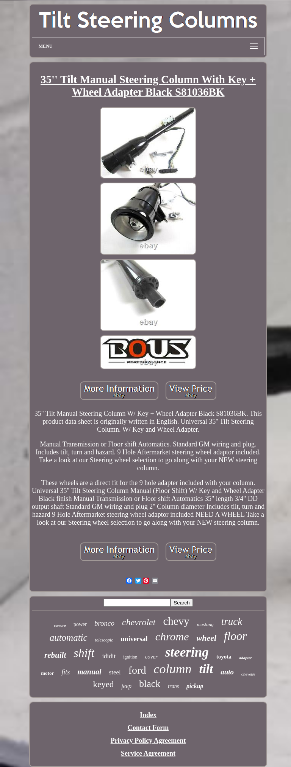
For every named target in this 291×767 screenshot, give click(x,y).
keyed (103, 684)
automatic (69, 637)
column (172, 669)
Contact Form (148, 727)
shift (84, 653)
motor (47, 673)
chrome (172, 636)
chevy (176, 621)
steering (187, 652)
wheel (206, 638)
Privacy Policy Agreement (148, 740)
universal (134, 639)
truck (231, 621)
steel (115, 672)
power (80, 624)
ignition (130, 657)
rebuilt (55, 655)
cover (151, 657)
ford (137, 670)
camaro (60, 625)
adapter (245, 657)
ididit (109, 656)
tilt (206, 669)
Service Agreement (148, 753)
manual (89, 672)
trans (173, 686)
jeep (126, 686)
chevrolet (138, 622)
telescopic (104, 640)
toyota (224, 657)
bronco (104, 623)
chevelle (248, 674)
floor (235, 636)
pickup (194, 686)
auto (227, 672)
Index (148, 715)
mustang (205, 624)
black (149, 683)
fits (65, 672)
